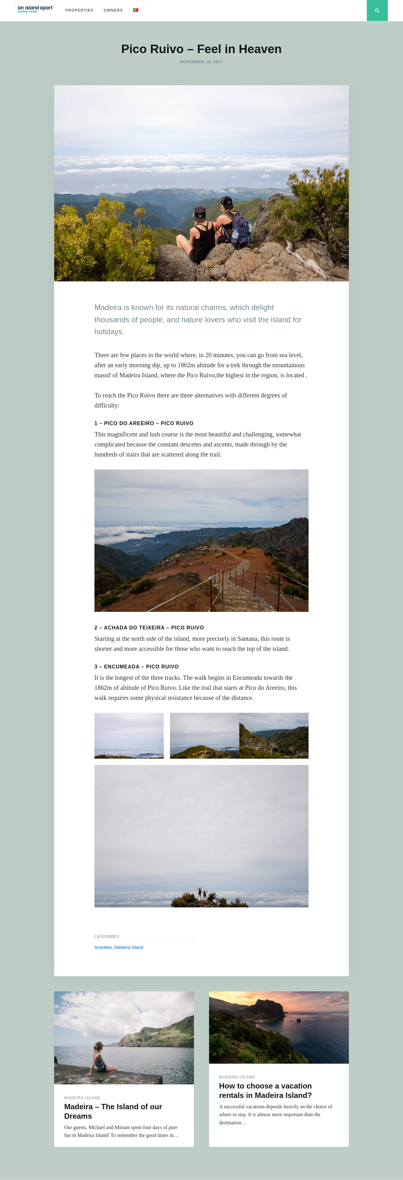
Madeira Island (128, 947)
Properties (79, 10)
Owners (113, 10)
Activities (103, 947)
